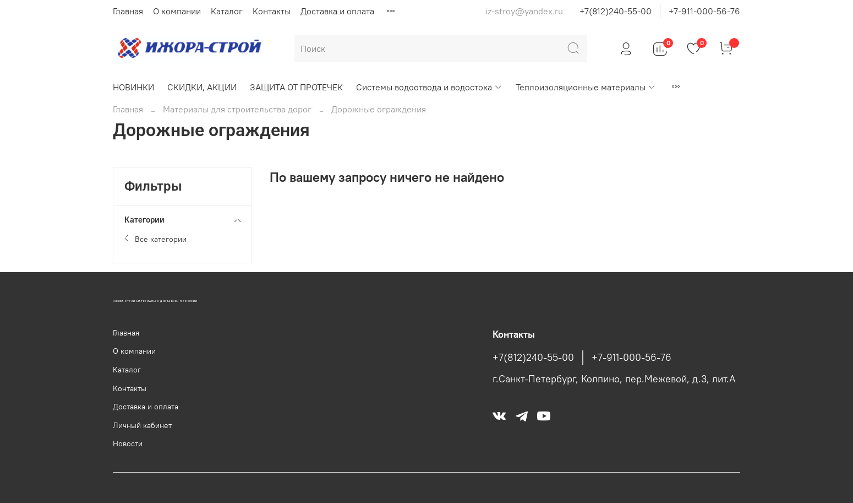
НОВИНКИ (133, 87)
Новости (128, 443)
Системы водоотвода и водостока (429, 87)
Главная (128, 11)
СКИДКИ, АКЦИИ (202, 87)
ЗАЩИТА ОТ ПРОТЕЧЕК (296, 87)
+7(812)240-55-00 (615, 11)
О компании (177, 11)
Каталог (227, 11)
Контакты (272, 11)
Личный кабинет (142, 425)
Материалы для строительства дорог (237, 109)
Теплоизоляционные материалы (586, 87)
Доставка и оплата (337, 11)
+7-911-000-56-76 (704, 11)
